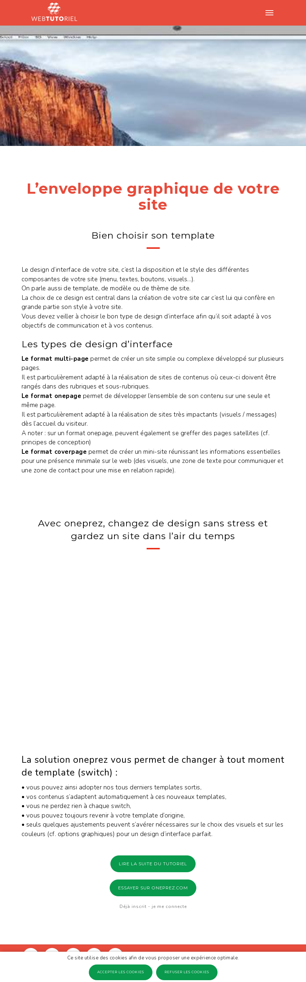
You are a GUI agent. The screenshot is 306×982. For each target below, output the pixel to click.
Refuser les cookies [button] (187, 972)
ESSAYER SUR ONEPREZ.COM (153, 887)
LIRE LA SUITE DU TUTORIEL (153, 863)
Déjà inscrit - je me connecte (153, 906)
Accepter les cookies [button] (120, 972)
